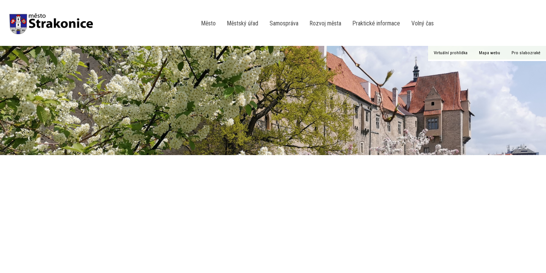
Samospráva (284, 23)
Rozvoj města (325, 23)
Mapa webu (489, 52)
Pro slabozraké (525, 52)
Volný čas (422, 23)
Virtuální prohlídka (451, 52)
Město (208, 23)
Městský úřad (242, 23)
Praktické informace (376, 23)
